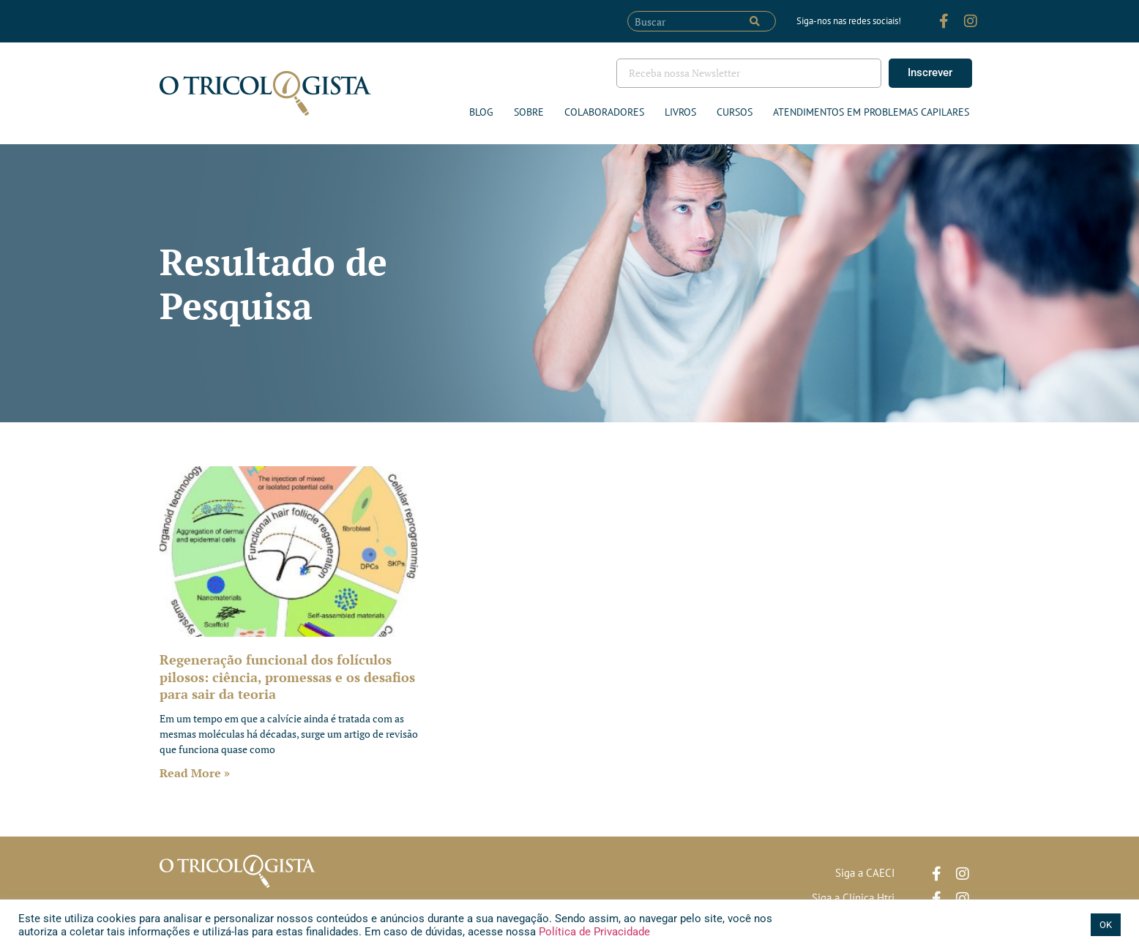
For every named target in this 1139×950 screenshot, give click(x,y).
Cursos (735, 112)
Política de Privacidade (593, 931)
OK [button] (1105, 924)
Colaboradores (604, 112)
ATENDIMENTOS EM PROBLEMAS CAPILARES (871, 112)
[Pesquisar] (754, 21)
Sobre (529, 112)
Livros (680, 112)
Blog (481, 112)
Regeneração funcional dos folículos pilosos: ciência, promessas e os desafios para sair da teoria (287, 677)
